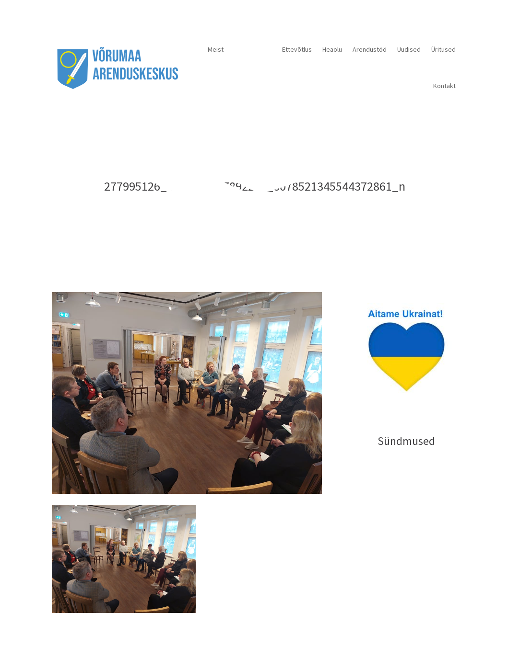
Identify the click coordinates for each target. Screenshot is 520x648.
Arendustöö (370, 49)
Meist (216, 49)
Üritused (443, 49)
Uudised (409, 49)
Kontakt (444, 85)
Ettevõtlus (297, 49)
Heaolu (332, 49)
